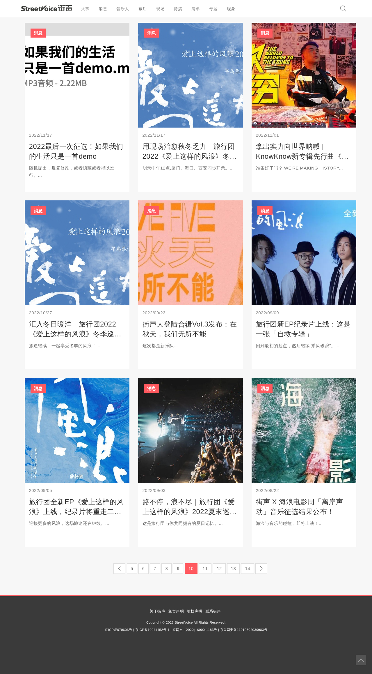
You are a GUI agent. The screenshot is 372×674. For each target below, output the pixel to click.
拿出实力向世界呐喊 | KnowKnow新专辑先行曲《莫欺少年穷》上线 (302, 156)
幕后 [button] (142, 8)
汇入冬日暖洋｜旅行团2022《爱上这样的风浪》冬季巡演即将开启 (75, 333)
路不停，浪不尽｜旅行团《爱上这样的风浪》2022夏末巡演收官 (190, 511)
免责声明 (176, 611)
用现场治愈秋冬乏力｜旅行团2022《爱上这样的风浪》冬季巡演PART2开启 (190, 156)
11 (205, 568)
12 (219, 568)
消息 (103, 8)
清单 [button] (195, 8)
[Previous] (119, 568)
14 (247, 568)
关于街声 (157, 611)
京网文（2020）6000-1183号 (195, 629)
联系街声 (213, 611)
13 (233, 568)
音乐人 (122, 8)
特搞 (178, 8)
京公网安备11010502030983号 (243, 629)
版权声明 (194, 611)
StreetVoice (46, 8)
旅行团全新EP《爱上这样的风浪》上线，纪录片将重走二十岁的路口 (76, 511)
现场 (160, 8)
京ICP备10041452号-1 (152, 629)
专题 (213, 8)
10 (191, 568)
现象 (231, 8)
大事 (85, 8)
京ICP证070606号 (118, 629)
